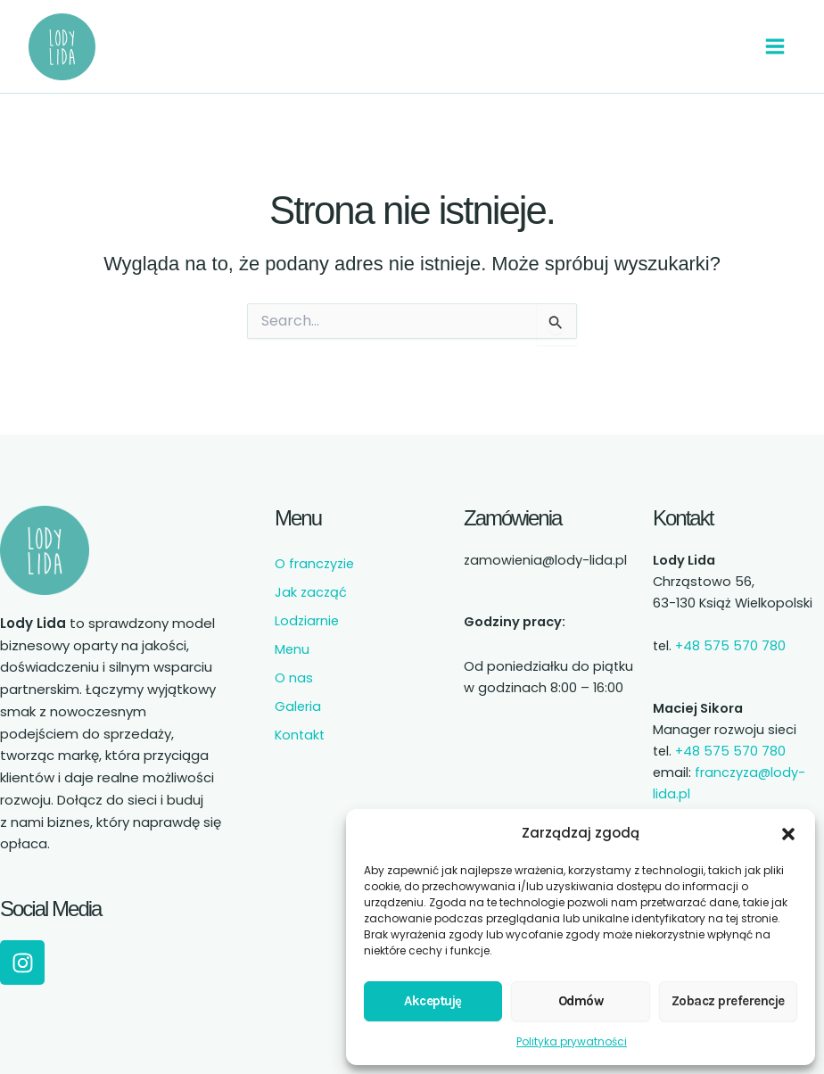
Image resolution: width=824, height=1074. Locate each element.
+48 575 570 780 (730, 646)
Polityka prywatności (571, 1041)
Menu (292, 649)
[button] (788, 834)
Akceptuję (433, 1001)
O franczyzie (314, 564)
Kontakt (300, 735)
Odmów (581, 1001)
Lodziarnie (307, 621)
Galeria (298, 706)
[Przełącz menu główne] (774, 46)
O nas (294, 678)
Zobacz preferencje (728, 1001)
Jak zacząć (311, 592)
